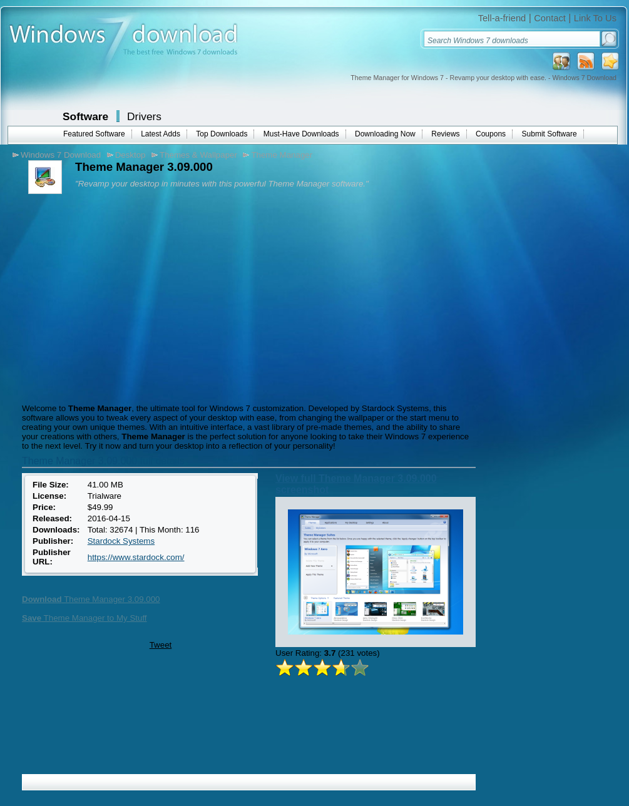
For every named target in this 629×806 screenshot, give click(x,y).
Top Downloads (221, 134)
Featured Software (94, 134)
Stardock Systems (121, 541)
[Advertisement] (124, 297)
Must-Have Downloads (301, 134)
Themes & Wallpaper (198, 155)
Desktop (130, 155)
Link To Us (595, 18)
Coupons (491, 134)
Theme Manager (281, 155)
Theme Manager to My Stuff (84, 618)
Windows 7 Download (61, 155)
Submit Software (549, 134)
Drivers (144, 116)
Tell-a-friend (502, 18)
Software (85, 116)
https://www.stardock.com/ (136, 557)
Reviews (445, 134)
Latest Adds (160, 134)
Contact (550, 18)
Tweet (161, 645)
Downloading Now (385, 134)
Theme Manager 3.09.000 (91, 599)
